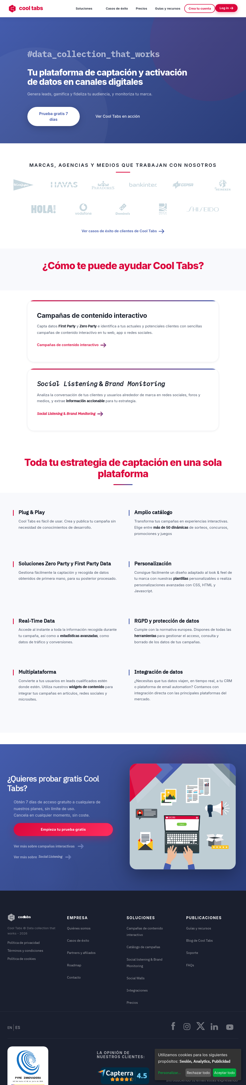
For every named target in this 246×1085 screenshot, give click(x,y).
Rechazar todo (198, 1073)
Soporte (192, 906)
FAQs (190, 918)
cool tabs (26, 8)
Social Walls (136, 931)
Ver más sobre (42, 810)
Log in (226, 8)
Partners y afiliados (81, 906)
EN (9, 977)
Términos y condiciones (25, 904)
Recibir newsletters (202, 1018)
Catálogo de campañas (143, 900)
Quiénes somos (79, 881)
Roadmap (74, 918)
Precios (141, 8)
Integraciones (137, 943)
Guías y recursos (167, 8)
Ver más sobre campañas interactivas (49, 800)
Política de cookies (21, 912)
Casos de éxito (117, 8)
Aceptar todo (224, 1073)
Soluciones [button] (87, 8)
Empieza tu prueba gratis (63, 784)
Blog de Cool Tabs (199, 893)
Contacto (74, 930)
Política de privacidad (23, 896)
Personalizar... (169, 1073)
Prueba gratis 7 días (53, 116)
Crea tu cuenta (200, 8)
